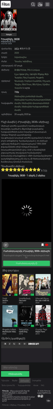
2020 (16, 53)
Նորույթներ (36, 381)
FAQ (42, 385)
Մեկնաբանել (15, 374)
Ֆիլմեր (15, 381)
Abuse (35, 385)
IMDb (16, 48)
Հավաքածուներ (24, 385)
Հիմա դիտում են (8, 385)
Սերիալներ (24, 381)
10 (39, 170)
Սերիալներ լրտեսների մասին (28, 96)
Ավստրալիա (20, 57)
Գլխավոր (5, 381)
